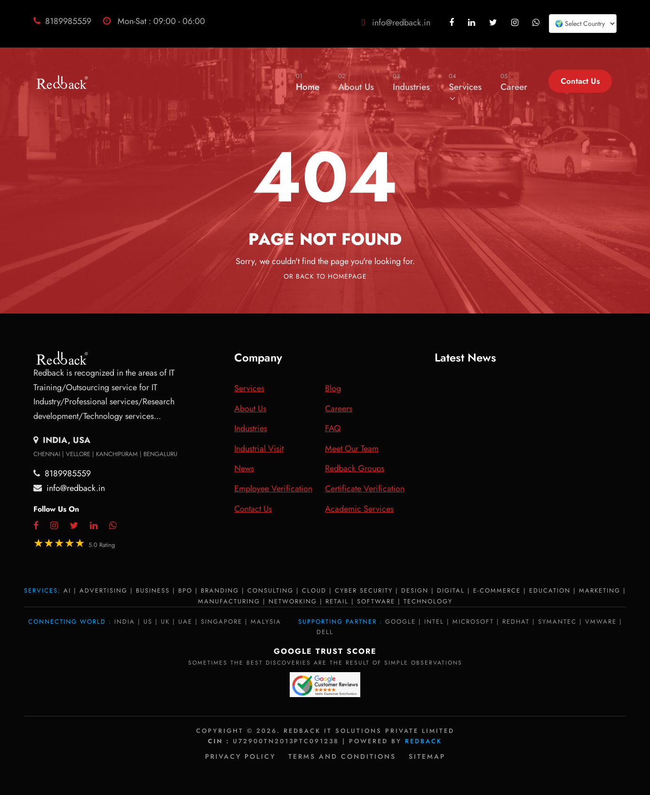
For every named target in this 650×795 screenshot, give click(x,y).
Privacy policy (240, 756)
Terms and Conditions (342, 756)
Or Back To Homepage (325, 276)
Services (465, 86)
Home (307, 82)
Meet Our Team (352, 448)
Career (513, 82)
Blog (333, 388)
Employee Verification (273, 488)
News (244, 468)
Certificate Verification (364, 488)
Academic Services (359, 509)
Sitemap (427, 756)
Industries (411, 82)
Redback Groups (354, 468)
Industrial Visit (259, 448)
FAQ (333, 428)
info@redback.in (401, 22)
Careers (338, 408)
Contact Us (580, 81)
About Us (356, 82)
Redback (423, 741)
